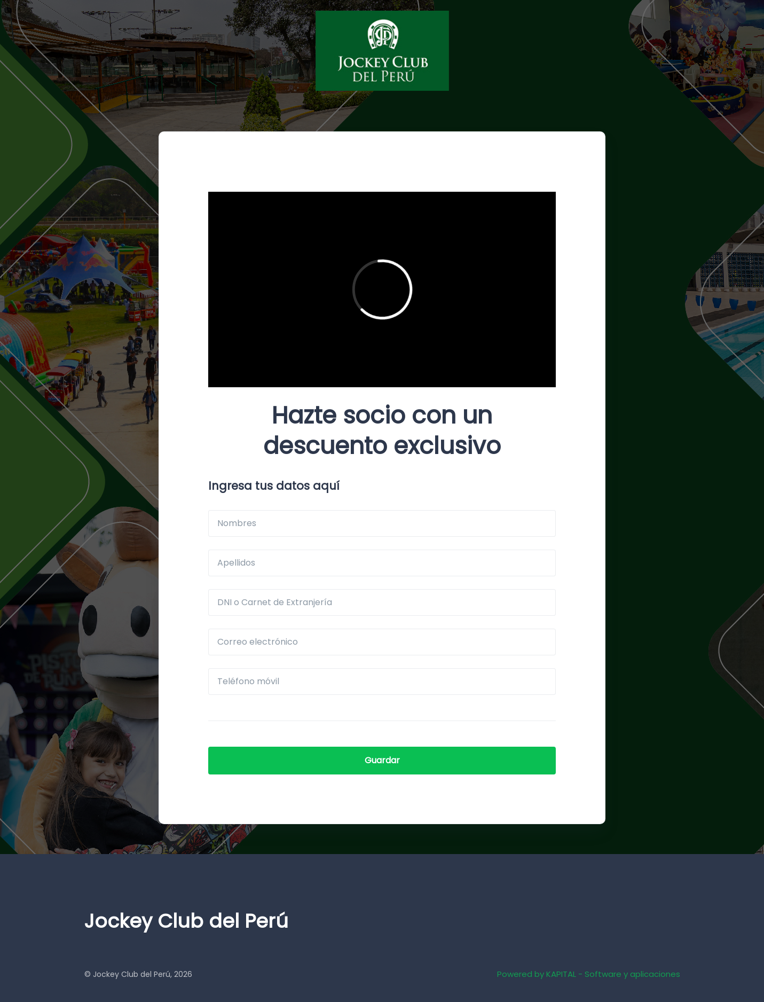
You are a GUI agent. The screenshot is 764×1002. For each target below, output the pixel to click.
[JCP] (382, 50)
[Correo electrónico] (382, 642)
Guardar (382, 760)
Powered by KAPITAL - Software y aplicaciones (588, 974)
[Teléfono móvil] (382, 681)
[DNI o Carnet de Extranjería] (382, 602)
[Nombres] (382, 523)
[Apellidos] (382, 563)
